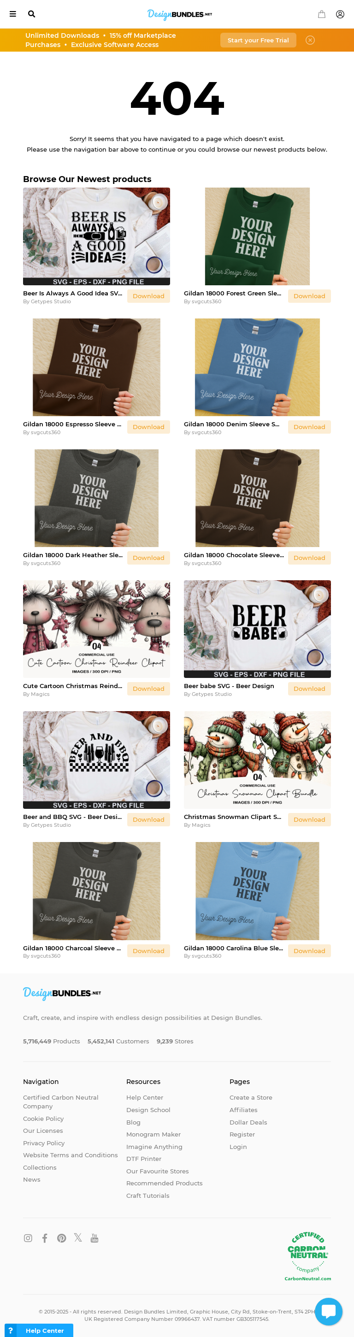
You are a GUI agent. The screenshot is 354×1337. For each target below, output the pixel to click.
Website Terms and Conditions (70, 1155)
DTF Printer (143, 1158)
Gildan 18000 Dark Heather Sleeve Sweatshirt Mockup (73, 555)
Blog (133, 1122)
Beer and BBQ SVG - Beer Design (73, 816)
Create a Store (251, 1097)
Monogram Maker (153, 1134)
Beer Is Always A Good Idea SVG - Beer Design (73, 293)
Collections (40, 1167)
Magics (40, 694)
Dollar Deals (248, 1122)
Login (238, 1146)
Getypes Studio (51, 301)
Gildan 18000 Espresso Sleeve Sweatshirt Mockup (73, 424)
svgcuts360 (206, 301)
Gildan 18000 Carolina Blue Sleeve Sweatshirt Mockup (234, 948)
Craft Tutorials (148, 1195)
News (32, 1179)
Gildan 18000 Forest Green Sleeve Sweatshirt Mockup (234, 293)
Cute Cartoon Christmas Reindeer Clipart (73, 685)
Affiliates (244, 1109)
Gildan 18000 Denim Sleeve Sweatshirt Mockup (234, 424)
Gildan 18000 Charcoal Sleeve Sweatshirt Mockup (73, 948)
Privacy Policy (44, 1143)
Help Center (144, 1097)
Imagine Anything (154, 1146)
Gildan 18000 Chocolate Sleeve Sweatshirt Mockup (234, 555)
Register (242, 1134)
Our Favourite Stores (157, 1171)
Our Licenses (43, 1130)
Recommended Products (164, 1183)
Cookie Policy (43, 1118)
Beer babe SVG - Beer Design (229, 685)
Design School (148, 1109)
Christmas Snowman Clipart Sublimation (234, 816)
